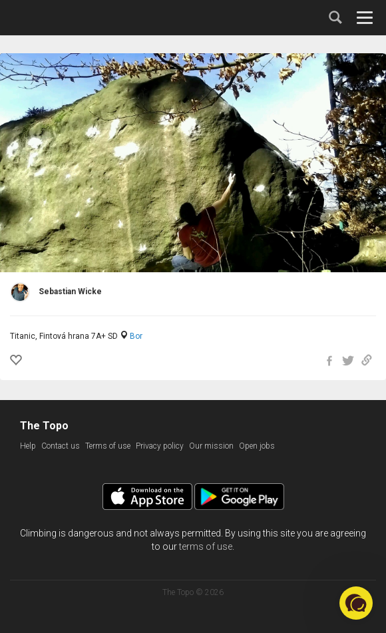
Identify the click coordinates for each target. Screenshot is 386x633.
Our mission (211, 446)
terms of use (205, 546)
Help (28, 446)
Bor (136, 336)
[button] (356, 603)
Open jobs (257, 446)
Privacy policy (160, 446)
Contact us (60, 446)
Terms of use (107, 446)
